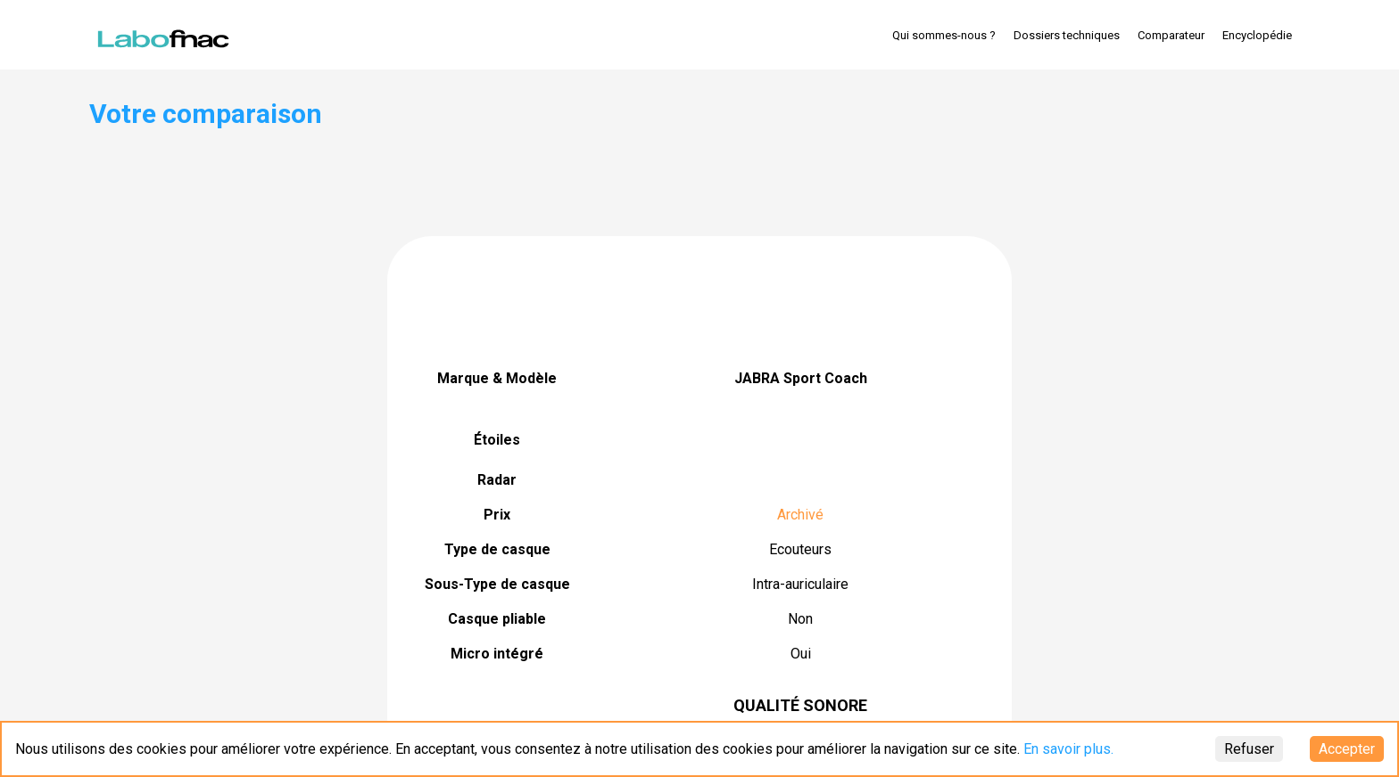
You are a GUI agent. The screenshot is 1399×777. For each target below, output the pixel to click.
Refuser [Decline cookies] (1249, 748)
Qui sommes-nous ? (944, 35)
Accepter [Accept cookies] (1347, 748)
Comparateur (1171, 35)
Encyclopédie (1257, 35)
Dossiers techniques (1067, 35)
